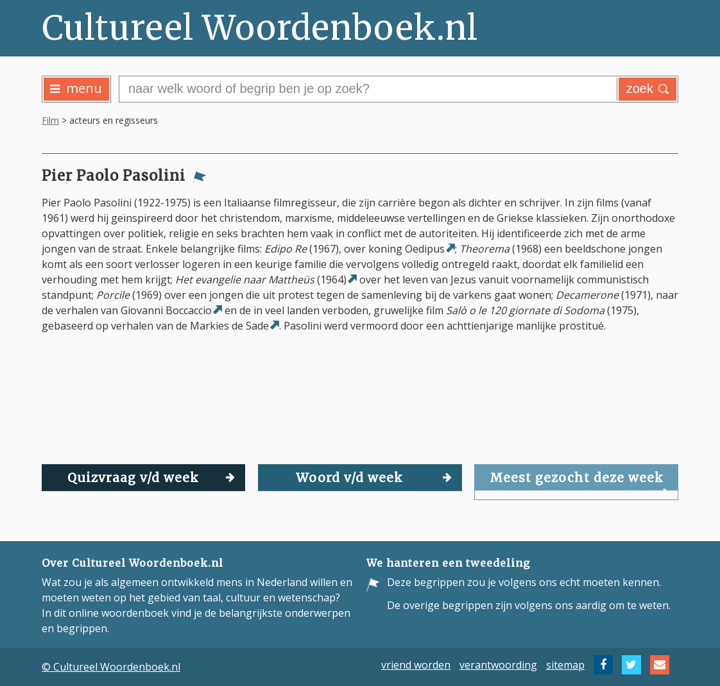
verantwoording (498, 665)
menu (76, 88)
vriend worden (415, 665)
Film (50, 120)
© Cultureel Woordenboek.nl (111, 667)
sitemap (565, 665)
